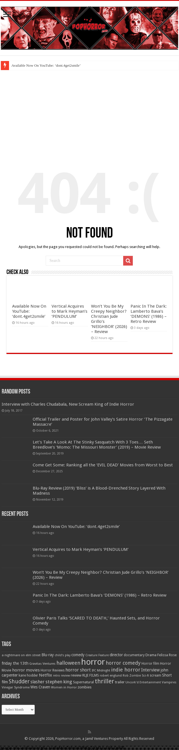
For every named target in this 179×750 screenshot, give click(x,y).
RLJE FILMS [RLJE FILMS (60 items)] (90, 675)
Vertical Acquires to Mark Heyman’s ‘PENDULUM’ (69, 311)
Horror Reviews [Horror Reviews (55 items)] (53, 670)
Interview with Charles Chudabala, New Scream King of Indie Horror (68, 404)
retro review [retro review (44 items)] (61, 675)
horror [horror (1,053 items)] (93, 662)
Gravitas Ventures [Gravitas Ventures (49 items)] (42, 664)
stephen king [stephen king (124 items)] (58, 681)
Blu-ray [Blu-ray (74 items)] (47, 655)
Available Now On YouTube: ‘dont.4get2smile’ (46, 65)
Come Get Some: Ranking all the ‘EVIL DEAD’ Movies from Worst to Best (103, 465)
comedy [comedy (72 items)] (78, 655)
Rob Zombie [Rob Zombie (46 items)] (132, 675)
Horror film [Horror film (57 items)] (150, 664)
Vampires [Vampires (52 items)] (169, 682)
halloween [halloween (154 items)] (68, 663)
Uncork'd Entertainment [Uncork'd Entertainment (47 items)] (143, 682)
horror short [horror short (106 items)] (78, 670)
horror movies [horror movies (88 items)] (26, 670)
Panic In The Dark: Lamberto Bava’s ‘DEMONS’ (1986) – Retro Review (149, 314)
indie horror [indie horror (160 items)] (125, 670)
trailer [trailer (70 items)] (120, 682)
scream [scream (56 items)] (155, 675)
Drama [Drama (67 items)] (150, 655)
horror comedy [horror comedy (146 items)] (123, 663)
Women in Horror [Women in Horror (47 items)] (64, 687)
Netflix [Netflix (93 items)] (45, 675)
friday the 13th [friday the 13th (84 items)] (15, 663)
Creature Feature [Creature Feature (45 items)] (97, 655)
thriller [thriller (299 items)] (104, 681)
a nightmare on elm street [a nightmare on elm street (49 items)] (21, 655)
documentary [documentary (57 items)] (134, 655)
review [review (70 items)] (76, 675)
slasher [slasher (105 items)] (37, 681)
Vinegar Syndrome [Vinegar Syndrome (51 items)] (16, 687)
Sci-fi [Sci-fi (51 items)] (145, 675)
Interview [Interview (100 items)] (150, 670)
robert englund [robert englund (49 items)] (111, 675)
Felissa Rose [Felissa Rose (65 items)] (167, 655)
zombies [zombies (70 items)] (85, 687)
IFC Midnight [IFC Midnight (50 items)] (101, 670)
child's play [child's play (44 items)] (62, 655)
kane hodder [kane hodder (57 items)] (28, 675)
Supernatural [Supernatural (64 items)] (83, 682)
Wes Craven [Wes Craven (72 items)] (40, 687)
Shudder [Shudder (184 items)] (19, 681)
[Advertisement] (89, 112)
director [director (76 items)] (116, 655)
